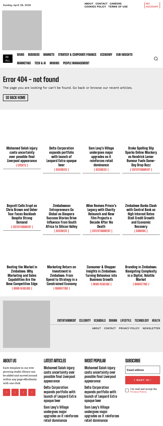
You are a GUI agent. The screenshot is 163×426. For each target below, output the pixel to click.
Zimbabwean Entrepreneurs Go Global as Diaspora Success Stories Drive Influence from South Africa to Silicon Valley (61, 212)
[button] (156, 58)
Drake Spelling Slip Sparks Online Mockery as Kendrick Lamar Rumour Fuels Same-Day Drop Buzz (141, 155)
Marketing (62, 282)
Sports (22, 163)
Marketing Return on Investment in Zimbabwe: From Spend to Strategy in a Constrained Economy (61, 270)
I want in (142, 373)
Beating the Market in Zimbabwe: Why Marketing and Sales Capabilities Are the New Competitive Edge (22, 270)
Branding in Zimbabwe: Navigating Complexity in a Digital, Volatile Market (141, 266)
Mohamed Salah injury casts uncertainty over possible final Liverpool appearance (22, 153)
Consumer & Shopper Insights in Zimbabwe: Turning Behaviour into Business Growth (101, 268)
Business (61, 163)
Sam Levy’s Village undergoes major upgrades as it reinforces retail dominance (101, 153)
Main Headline (22, 282)
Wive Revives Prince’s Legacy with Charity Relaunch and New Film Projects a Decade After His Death (101, 210)
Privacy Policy (138, 384)
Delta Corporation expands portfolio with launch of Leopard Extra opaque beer (61, 153)
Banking (141, 222)
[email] (142, 363)
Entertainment (141, 167)
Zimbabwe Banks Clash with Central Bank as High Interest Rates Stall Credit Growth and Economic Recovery (141, 210)
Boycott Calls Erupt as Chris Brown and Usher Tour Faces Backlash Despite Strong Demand (22, 209)
